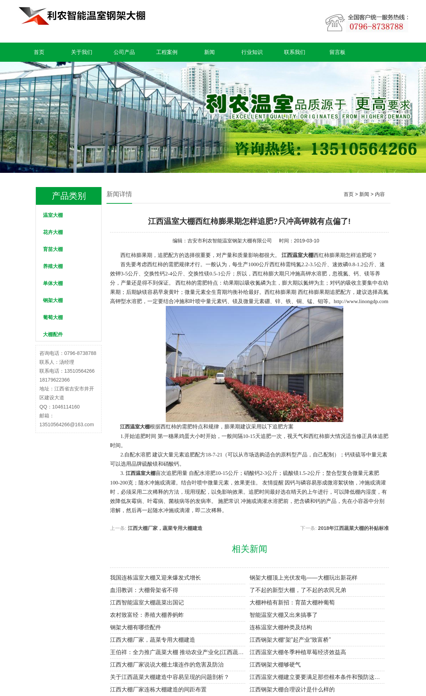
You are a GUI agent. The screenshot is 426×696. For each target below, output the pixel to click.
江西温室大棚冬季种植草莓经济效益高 (298, 652)
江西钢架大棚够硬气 (275, 665)
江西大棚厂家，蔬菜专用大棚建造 (165, 528)
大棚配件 (53, 334)
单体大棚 (53, 283)
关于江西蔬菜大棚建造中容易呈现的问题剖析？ (169, 677)
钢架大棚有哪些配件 (135, 627)
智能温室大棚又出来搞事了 (284, 615)
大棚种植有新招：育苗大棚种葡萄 (292, 602)
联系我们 (294, 52)
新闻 (209, 52)
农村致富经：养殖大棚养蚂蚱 (147, 615)
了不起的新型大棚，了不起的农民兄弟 (298, 590)
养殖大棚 (53, 266)
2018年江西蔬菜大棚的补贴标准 (353, 528)
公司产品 (124, 52)
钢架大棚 (53, 300)
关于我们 (81, 52)
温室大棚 (53, 215)
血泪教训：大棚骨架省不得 (144, 590)
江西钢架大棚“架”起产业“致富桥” (290, 640)
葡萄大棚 (53, 317)
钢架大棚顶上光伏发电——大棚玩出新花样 (303, 578)
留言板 (337, 52)
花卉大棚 (53, 232)
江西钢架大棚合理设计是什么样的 (292, 689)
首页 (39, 52)
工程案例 (167, 52)
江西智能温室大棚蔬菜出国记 (147, 602)
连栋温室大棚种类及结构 (281, 627)
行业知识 (252, 52)
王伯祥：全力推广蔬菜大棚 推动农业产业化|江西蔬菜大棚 (177, 652)
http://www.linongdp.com (361, 301)
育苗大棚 (53, 249)
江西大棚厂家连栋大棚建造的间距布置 (158, 689)
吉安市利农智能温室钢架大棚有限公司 (229, 240)
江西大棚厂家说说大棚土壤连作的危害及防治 (167, 665)
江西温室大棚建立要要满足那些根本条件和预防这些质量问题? (317, 677)
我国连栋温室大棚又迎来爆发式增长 (155, 578)
